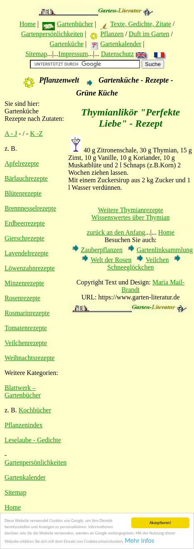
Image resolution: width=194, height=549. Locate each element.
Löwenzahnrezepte (30, 268)
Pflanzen (111, 33)
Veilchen (157, 259)
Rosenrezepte (22, 297)
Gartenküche (67, 43)
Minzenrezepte (24, 283)
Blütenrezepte (23, 193)
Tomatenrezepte (26, 327)
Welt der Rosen (111, 259)
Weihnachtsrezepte (29, 357)
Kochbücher (35, 410)
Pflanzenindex (24, 425)
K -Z (36, 133)
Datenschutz (117, 53)
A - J (11, 133)
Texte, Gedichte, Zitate (140, 23)
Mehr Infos (139, 541)
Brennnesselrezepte (30, 208)
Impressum (73, 53)
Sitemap (36, 53)
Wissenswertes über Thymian (130, 217)
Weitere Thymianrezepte (130, 209)
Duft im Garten (149, 33)
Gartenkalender (121, 43)
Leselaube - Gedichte (33, 440)
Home (28, 23)
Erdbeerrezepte (25, 223)
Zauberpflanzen (102, 249)
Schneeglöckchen (130, 267)
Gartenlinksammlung (165, 249)
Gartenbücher (75, 23)
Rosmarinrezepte (27, 312)
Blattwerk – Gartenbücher (23, 391)
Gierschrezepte (24, 238)
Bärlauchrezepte (26, 178)
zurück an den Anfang (116, 232)
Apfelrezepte (22, 163)
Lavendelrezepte (27, 253)
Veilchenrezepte (26, 342)
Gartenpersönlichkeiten (52, 33)
